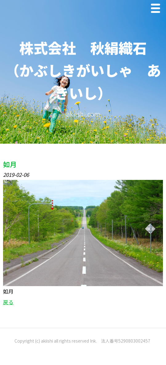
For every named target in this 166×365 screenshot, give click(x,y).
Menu (157, 9)
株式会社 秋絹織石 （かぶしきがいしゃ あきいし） (83, 70)
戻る (8, 302)
